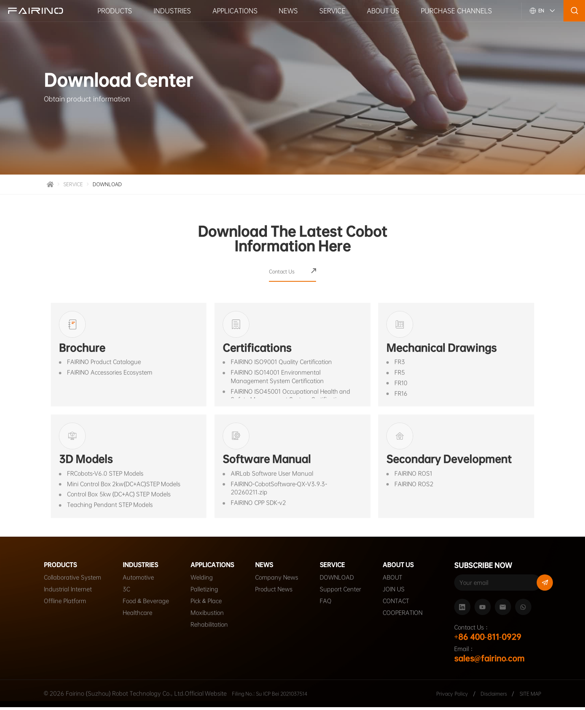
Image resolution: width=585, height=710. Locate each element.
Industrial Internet (68, 593)
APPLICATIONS (235, 10)
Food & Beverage (146, 605)
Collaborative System (72, 581)
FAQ (333, 605)
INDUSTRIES (172, 10)
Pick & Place (206, 605)
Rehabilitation (209, 628)
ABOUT (400, 581)
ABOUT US (383, 10)
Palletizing (204, 593)
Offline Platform (65, 605)
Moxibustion (207, 616)
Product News (281, 593)
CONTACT (403, 605)
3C (126, 593)
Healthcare (137, 616)
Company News (284, 581)
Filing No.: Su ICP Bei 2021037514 (277, 696)
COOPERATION (410, 616)
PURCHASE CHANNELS (456, 10)
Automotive (138, 581)
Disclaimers (488, 696)
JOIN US (401, 593)
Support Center (347, 593)
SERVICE (332, 10)
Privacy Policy (442, 696)
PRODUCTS (115, 10)
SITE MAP (528, 696)
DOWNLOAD (113, 185)
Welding (202, 581)
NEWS (288, 10)
